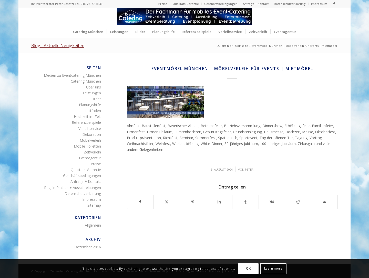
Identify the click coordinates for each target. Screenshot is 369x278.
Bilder (96, 98)
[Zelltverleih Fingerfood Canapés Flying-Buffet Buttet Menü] (184, 16)
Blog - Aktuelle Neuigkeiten (57, 45)
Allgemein (93, 225)
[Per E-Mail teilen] (324, 202)
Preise (162, 4)
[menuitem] (163, 4)
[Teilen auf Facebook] (140, 202)
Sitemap (94, 205)
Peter (249, 169)
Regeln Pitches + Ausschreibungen (72, 187)
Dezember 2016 (87, 246)
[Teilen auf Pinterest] (193, 202)
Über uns (93, 87)
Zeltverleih (92, 152)
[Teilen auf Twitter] (167, 202)
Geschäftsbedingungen (221, 4)
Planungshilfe (90, 104)
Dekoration (91, 134)
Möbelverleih (90, 140)
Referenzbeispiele (86, 122)
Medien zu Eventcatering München (72, 75)
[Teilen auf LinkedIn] (219, 202)
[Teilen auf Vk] (272, 202)
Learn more (273, 268)
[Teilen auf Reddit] (298, 202)
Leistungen (92, 93)
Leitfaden (93, 110)
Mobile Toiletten (87, 146)
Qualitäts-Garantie (186, 4)
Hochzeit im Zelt (87, 116)
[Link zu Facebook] (334, 4)
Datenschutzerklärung (290, 4)
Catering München (86, 81)
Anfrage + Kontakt (256, 4)
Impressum (319, 4)
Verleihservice (89, 128)
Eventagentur (90, 157)
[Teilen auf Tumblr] (245, 202)
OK (248, 268)
